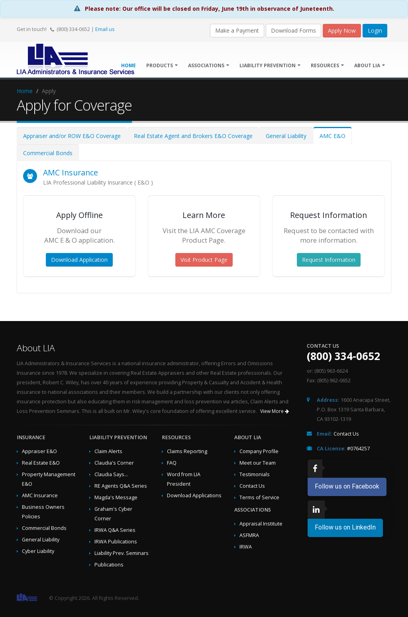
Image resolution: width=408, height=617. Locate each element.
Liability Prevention (269, 65)
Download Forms (293, 30)
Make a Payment (237, 30)
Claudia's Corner (114, 462)
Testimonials (254, 474)
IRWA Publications (115, 541)
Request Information (328, 259)
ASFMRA (249, 535)
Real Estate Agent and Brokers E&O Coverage (193, 136)
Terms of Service (259, 497)
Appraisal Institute (260, 523)
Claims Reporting (187, 451)
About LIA (369, 65)
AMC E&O (332, 136)
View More (274, 411)
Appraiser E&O (39, 451)
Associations (208, 65)
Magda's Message (115, 497)
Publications (109, 564)
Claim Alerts (108, 451)
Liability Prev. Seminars (121, 553)
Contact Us (252, 486)
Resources (327, 65)
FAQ (172, 462)
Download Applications (194, 495)
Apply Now (342, 30)
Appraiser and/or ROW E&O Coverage (72, 136)
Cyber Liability (38, 551)
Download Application (79, 259)
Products (162, 65)
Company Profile (259, 451)
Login (375, 30)
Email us (105, 29)
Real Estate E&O (41, 462)
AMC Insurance (70, 172)
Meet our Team (257, 462)
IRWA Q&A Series (114, 530)
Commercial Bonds (48, 153)
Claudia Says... (111, 474)
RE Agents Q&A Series (120, 486)
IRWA (245, 546)
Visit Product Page (204, 259)
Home (25, 91)
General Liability (286, 136)
